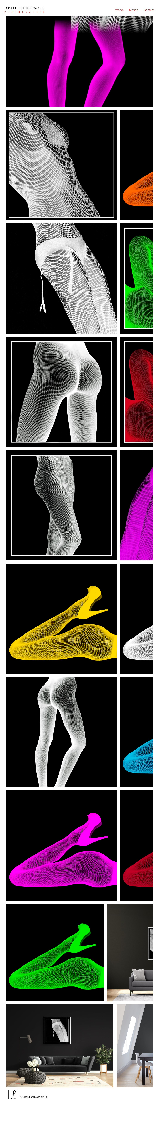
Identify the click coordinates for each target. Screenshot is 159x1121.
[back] (145, 560)
